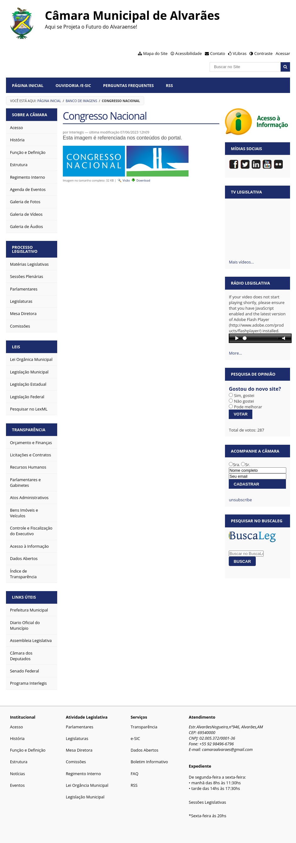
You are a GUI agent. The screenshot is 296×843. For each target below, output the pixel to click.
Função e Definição (28, 750)
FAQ (135, 773)
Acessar (283, 53)
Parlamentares (79, 727)
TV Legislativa (246, 192)
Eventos (17, 785)
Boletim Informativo (149, 761)
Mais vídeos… (241, 262)
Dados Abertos (144, 750)
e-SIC (135, 738)
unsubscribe (240, 500)
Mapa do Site (155, 53)
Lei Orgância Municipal (87, 785)
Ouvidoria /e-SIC (73, 85)
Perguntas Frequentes (128, 85)
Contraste (263, 53)
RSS (169, 85)
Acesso (16, 727)
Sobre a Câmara (29, 114)
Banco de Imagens (81, 101)
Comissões (76, 761)
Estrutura (19, 761)
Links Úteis (24, 597)
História (17, 738)
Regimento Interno (83, 773)
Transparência (28, 429)
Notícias (17, 773)
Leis (16, 347)
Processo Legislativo (24, 249)
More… (235, 353)
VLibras (240, 53)
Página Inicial (27, 85)
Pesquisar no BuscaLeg (256, 521)
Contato (217, 53)
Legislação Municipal (85, 797)
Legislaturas (77, 738)
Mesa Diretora (79, 750)
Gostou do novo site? (255, 388)
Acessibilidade (188, 53)
